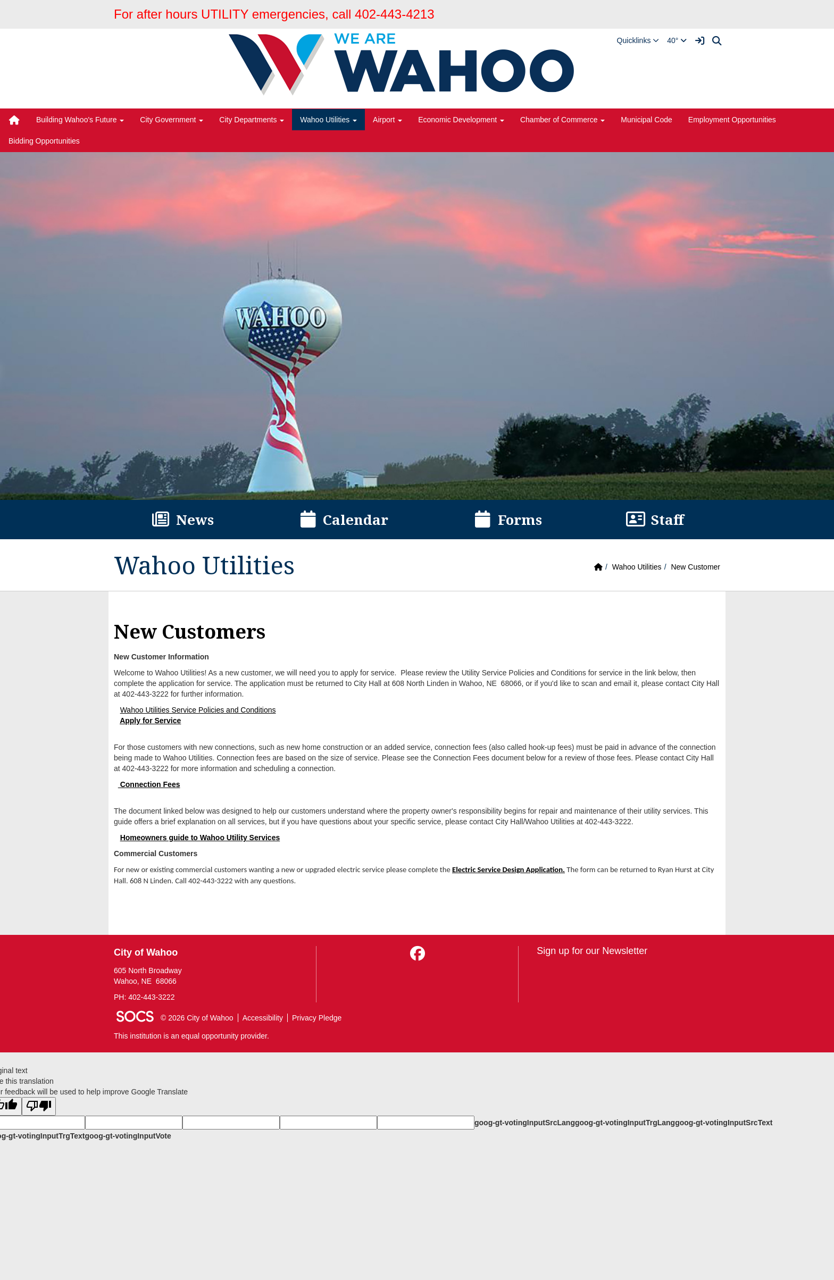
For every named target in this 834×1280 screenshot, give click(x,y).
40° (677, 40)
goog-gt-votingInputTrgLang (625, 1122)
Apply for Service (150, 720)
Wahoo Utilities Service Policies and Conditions (198, 710)
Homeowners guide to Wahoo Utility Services (200, 837)
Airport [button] (387, 119)
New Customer (695, 567)
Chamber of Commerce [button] (562, 119)
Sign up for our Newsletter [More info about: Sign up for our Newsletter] (592, 951)
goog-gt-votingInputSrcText (723, 1122)
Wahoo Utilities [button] (328, 119)
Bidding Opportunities (44, 141)
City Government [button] (171, 119)
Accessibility (263, 1018)
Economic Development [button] (461, 119)
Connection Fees (149, 784)
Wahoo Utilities (637, 567)
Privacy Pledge (316, 1018)
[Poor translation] (39, 1106)
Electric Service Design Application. (508, 869)
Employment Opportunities (732, 119)
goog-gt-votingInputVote (128, 1136)
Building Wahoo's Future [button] (80, 119)
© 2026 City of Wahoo (197, 1018)
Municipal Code (646, 119)
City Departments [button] (251, 119)
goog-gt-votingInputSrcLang (524, 1122)
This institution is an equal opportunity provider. (191, 1036)
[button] (638, 40)
